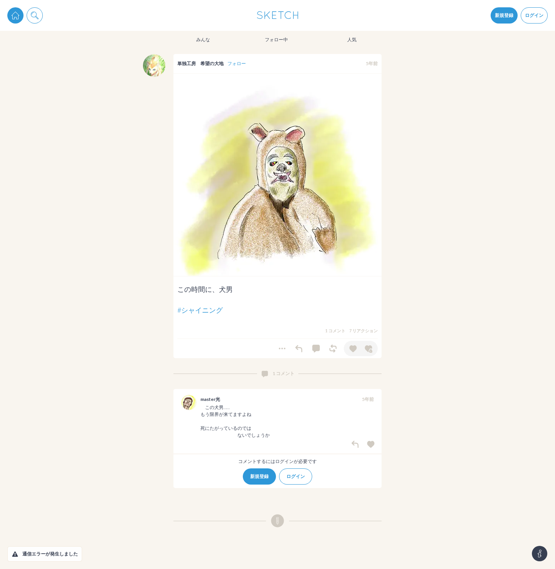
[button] (15, 553)
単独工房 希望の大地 (200, 63)
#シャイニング (200, 310)
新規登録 (504, 15)
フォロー (236, 63)
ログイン (534, 15)
